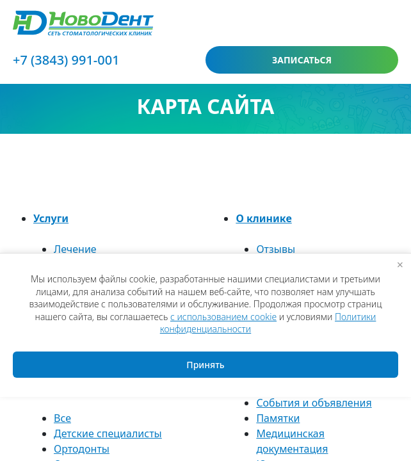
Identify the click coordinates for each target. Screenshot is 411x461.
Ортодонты (81, 449)
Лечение (75, 249)
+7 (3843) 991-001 (66, 60)
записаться (302, 60)
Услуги (50, 218)
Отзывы (275, 249)
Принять (205, 365)
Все (62, 418)
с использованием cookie (223, 317)
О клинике (263, 218)
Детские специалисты (108, 433)
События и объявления (313, 403)
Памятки (278, 418)
